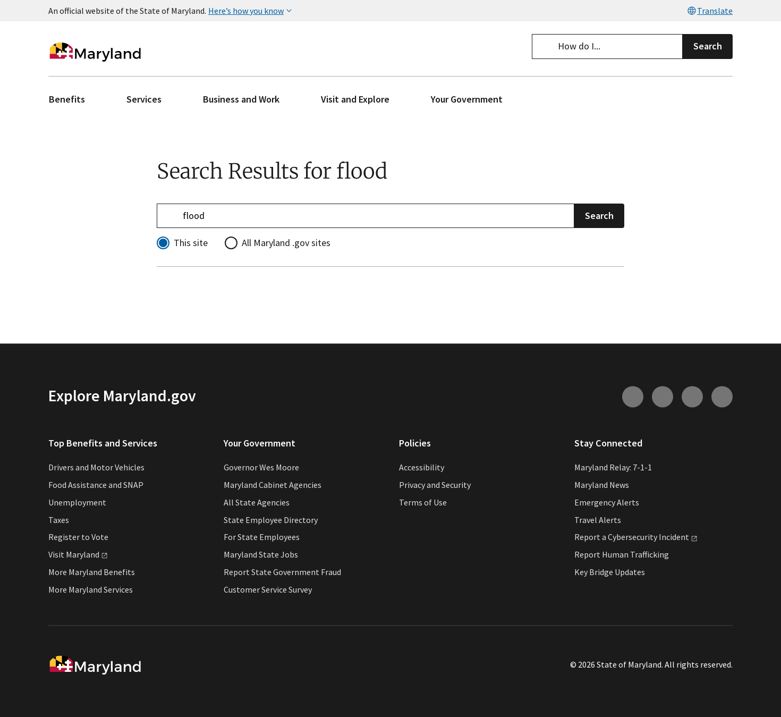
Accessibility (421, 467)
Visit (78, 555)
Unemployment (77, 502)
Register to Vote (78, 537)
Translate (709, 10)
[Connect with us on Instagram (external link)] (632, 396)
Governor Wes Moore (261, 467)
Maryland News (601, 484)
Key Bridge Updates (609, 572)
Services (144, 99)
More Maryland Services (90, 589)
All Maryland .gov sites (286, 243)
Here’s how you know (251, 10)
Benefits (67, 99)
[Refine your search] (365, 215)
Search (707, 46)
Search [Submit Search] (599, 215)
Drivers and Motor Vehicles (96, 467)
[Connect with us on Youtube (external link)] (662, 396)
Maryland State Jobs (261, 555)
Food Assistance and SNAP (95, 484)
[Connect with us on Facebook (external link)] (692, 396)
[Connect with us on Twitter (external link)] (722, 396)
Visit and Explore (355, 99)
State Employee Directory (271, 519)
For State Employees (262, 537)
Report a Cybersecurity (636, 537)
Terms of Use (423, 502)
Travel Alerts (597, 519)
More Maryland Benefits (91, 572)
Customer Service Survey (268, 589)
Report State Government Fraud (282, 572)
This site (191, 243)
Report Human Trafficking (621, 555)
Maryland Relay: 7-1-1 (613, 467)
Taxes (58, 519)
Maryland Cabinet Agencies (272, 484)
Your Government (467, 99)
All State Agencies (257, 502)
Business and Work (241, 99)
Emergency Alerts (606, 502)
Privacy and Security (435, 484)
